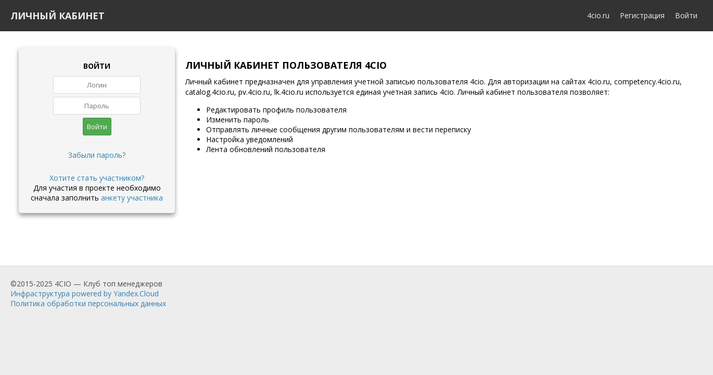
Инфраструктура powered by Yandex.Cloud (84, 293)
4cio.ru (598, 15)
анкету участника (132, 198)
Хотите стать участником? (96, 178)
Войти (686, 15)
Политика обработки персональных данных (88, 303)
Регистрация (642, 15)
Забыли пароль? (96, 155)
